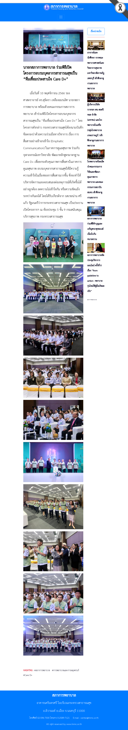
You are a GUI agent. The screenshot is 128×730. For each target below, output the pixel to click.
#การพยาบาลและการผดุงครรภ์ (65, 670)
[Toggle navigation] (61, 17)
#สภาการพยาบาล (42, 670)
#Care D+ (27, 675)
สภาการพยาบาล (92, 299)
